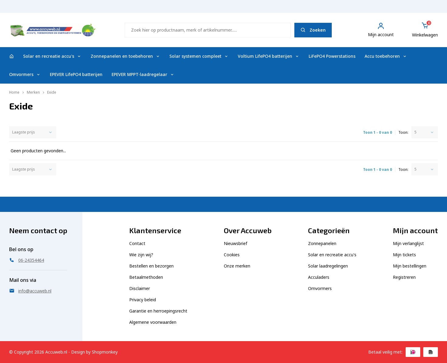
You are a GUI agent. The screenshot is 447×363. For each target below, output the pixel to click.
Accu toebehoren (386, 56)
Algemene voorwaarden (152, 322)
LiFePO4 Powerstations (332, 56)
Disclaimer (139, 288)
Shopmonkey (105, 352)
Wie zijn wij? (141, 255)
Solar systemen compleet (199, 56)
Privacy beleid (142, 299)
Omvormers (25, 74)
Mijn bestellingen (409, 266)
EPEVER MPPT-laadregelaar (143, 74)
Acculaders (318, 277)
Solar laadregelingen (328, 266)
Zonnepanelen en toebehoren (125, 56)
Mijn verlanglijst (408, 243)
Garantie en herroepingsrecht (158, 311)
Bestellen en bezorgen (151, 266)
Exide (51, 92)
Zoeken (313, 30)
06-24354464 (424, 9)
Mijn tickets (404, 255)
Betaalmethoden (146, 277)
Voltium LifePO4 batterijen (269, 56)
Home (14, 92)
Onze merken (237, 266)
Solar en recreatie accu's (52, 56)
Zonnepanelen (322, 243)
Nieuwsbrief (235, 243)
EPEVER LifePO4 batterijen (76, 74)
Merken (33, 92)
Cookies (232, 255)
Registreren (404, 277)
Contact (137, 243)
